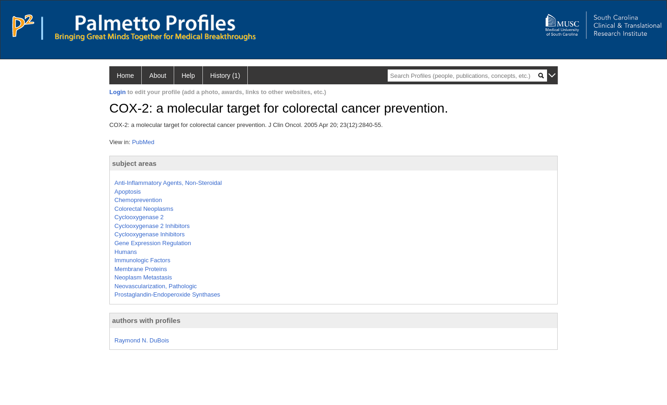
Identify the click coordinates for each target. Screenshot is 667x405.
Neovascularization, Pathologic (155, 286)
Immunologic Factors (142, 260)
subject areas (134, 163)
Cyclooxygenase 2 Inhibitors (152, 225)
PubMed (143, 142)
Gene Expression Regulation (152, 243)
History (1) (225, 75)
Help (188, 75)
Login (117, 92)
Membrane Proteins (140, 269)
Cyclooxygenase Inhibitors (149, 234)
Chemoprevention (138, 199)
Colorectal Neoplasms (143, 208)
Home (125, 75)
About (157, 75)
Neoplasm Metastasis (143, 277)
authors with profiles (146, 320)
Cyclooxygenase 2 (139, 217)
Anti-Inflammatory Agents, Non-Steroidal (168, 182)
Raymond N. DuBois (141, 340)
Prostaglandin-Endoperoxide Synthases (167, 294)
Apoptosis (127, 191)
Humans (125, 251)
